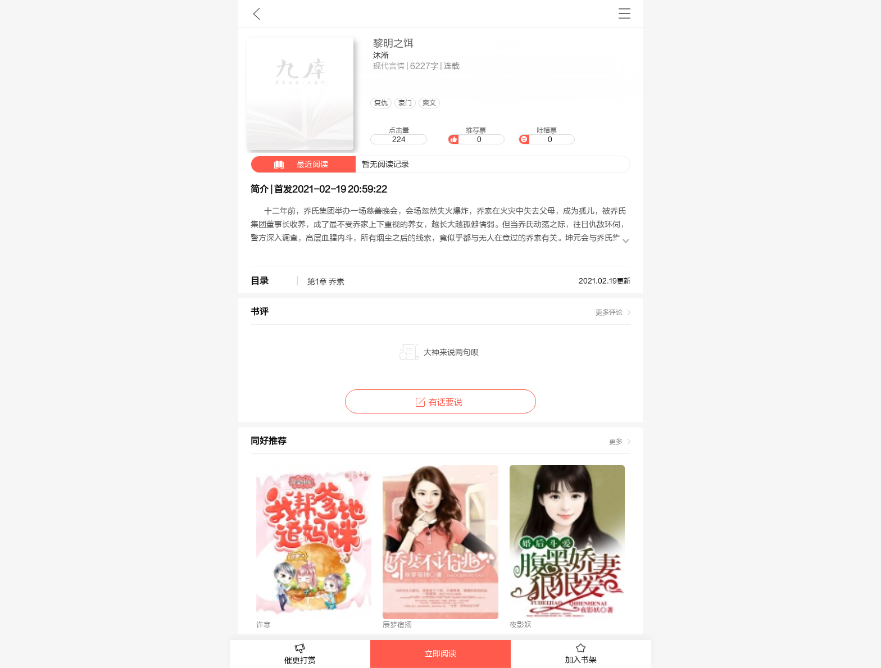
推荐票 (476, 135)
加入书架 (581, 654)
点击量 (398, 135)
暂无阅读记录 (330, 164)
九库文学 (256, 13)
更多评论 (609, 312)
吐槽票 (547, 135)
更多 (616, 442)
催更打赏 (300, 654)
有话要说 (440, 402)
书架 (624, 13)
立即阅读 (440, 653)
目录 (260, 281)
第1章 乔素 (325, 282)
